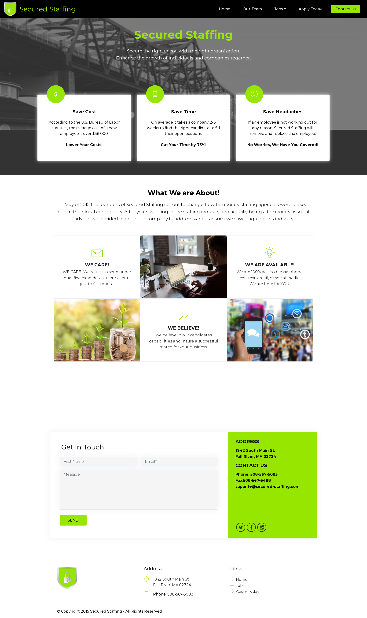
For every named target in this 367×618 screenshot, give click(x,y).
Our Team (252, 9)
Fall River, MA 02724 (172, 585)
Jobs (278, 9)
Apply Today (310, 9)
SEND (73, 520)
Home (224, 9)
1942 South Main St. (171, 579)
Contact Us (345, 9)
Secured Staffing (48, 9)
